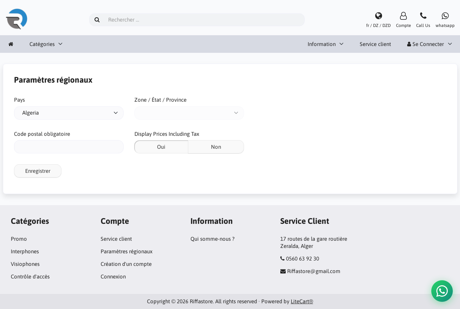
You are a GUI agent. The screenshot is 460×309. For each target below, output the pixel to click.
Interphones (25, 251)
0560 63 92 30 (302, 258)
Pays (19, 100)
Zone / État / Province (160, 100)
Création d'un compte (126, 264)
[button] (442, 291)
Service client (375, 44)
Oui (161, 147)
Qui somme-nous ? (212, 239)
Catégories (42, 44)
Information (322, 44)
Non (216, 147)
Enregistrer (37, 171)
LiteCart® (302, 301)
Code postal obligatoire (42, 134)
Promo (19, 239)
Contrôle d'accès (30, 276)
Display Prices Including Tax (166, 134)
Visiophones (25, 264)
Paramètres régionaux (126, 251)
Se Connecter (425, 44)
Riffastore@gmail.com (313, 271)
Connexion (113, 276)
